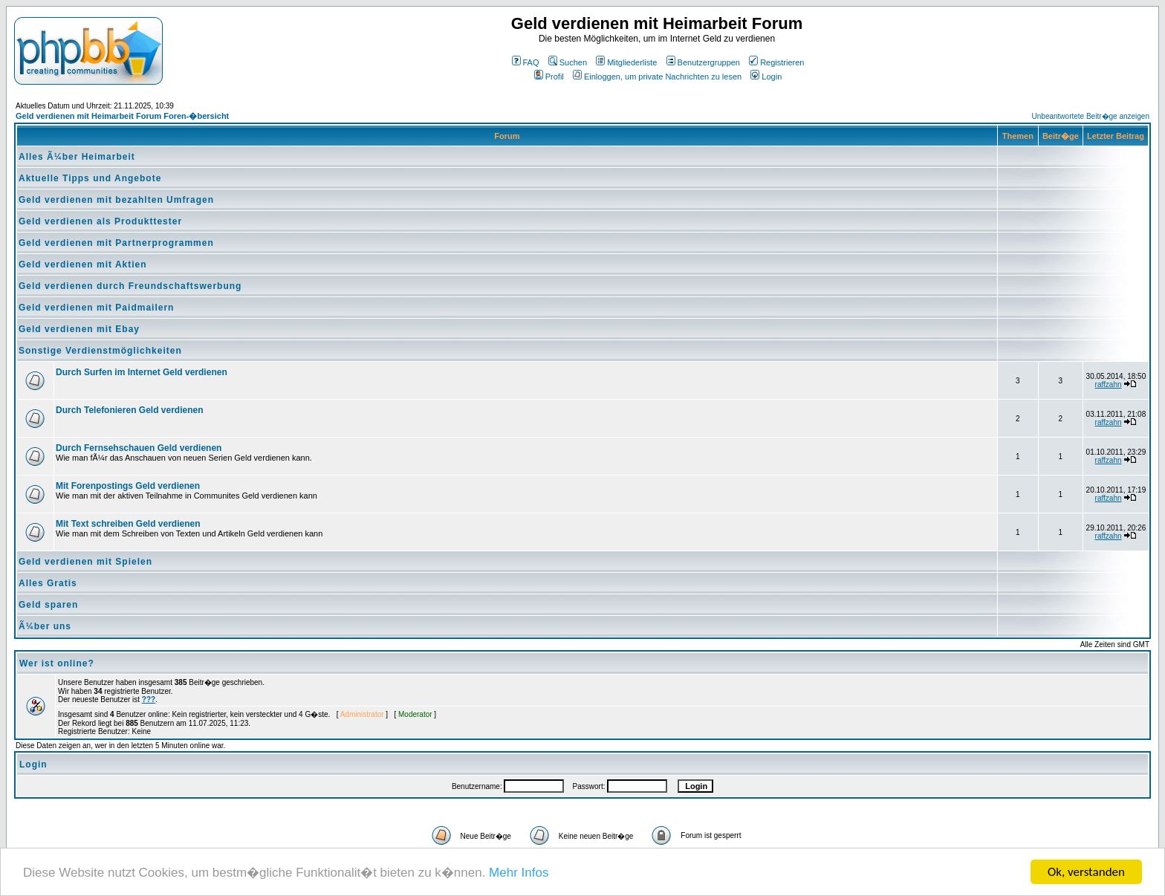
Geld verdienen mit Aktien (83, 264)
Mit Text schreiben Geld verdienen (128, 524)
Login (766, 76)
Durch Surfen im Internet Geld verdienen (141, 372)
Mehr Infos (518, 873)
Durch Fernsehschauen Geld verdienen (138, 448)
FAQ (525, 62)
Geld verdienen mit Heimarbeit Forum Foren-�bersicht (122, 115)
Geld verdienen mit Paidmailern (96, 307)
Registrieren (776, 62)
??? (148, 699)
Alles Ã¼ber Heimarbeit (77, 157)
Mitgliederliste (626, 62)
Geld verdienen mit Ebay (79, 329)
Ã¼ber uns (45, 626)
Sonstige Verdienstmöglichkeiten (100, 350)
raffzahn (1108, 384)
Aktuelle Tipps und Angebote (90, 178)
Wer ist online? (56, 663)
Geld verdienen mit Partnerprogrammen (116, 243)
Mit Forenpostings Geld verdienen (128, 486)
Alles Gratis (48, 583)
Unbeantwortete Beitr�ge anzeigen (1090, 116)
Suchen (567, 62)
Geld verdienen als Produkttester (100, 221)
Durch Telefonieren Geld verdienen (130, 410)
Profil (549, 76)
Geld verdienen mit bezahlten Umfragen (116, 200)
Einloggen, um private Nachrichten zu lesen (657, 76)
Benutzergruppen (703, 62)
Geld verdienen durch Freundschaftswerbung (130, 286)
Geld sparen (48, 605)
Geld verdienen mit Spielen (85, 561)
